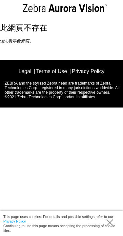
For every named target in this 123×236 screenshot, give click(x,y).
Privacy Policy (14, 221)
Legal (24, 71)
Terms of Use (51, 71)
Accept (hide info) (109, 222)
